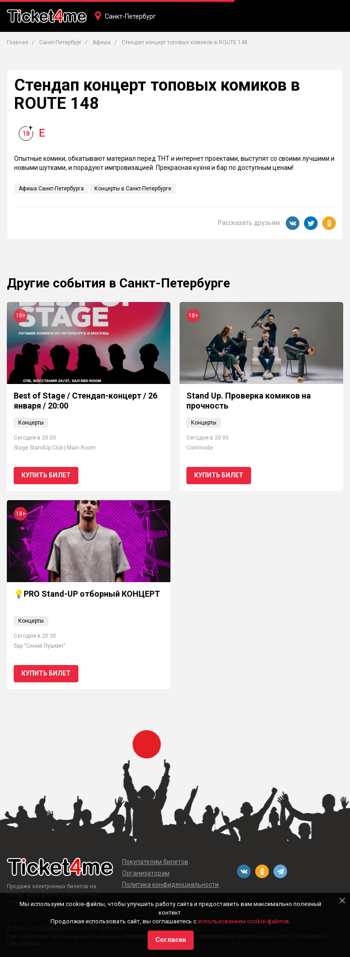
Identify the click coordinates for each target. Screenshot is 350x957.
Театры (148, 48)
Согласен (170, 939)
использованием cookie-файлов (243, 921)
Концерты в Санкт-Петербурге (132, 188)
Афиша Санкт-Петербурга (51, 188)
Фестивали (265, 48)
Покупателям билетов (155, 861)
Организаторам (146, 873)
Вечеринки (218, 48)
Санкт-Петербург (130, 16)
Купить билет (46, 475)
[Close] (342, 900)
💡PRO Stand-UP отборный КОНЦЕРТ (87, 594)
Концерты (108, 48)
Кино (180, 48)
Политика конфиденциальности (170, 884)
